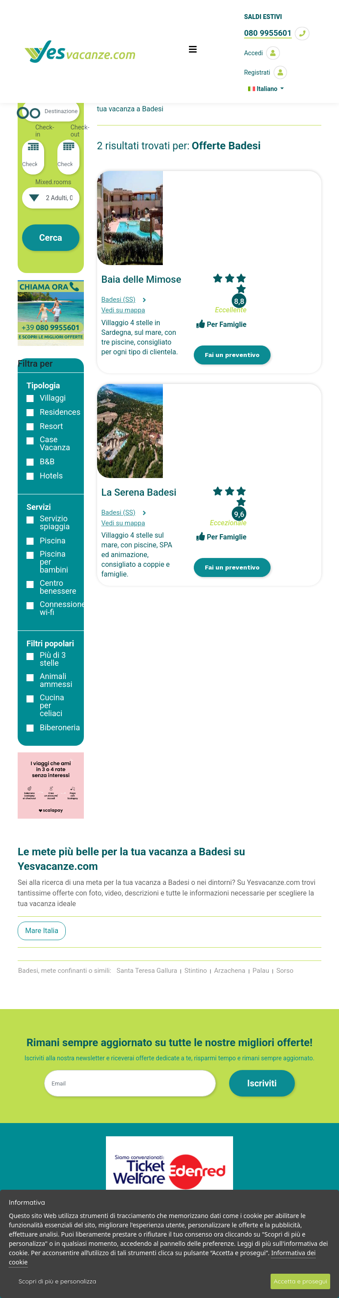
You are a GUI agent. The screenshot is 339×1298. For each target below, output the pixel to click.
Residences (60, 412)
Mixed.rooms (53, 182)
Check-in (44, 131)
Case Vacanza (55, 444)
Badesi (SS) (119, 300)
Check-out (80, 131)
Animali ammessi (56, 680)
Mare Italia (41, 930)
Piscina (53, 541)
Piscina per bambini (54, 562)
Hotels (51, 476)
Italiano (263, 88)
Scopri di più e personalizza (57, 1281)
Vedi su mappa (123, 310)
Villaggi (53, 398)
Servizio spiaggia (55, 523)
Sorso (285, 971)
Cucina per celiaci (52, 705)
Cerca (50, 237)
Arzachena (229, 971)
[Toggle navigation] (193, 52)
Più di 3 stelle (53, 659)
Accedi (261, 53)
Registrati (265, 72)
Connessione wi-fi (63, 608)
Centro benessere (58, 587)
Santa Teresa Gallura (147, 971)
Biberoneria (60, 728)
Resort (51, 426)
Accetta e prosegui (300, 1281)
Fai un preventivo (232, 354)
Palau (260, 971)
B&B (47, 462)
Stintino (196, 971)
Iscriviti (262, 1083)
